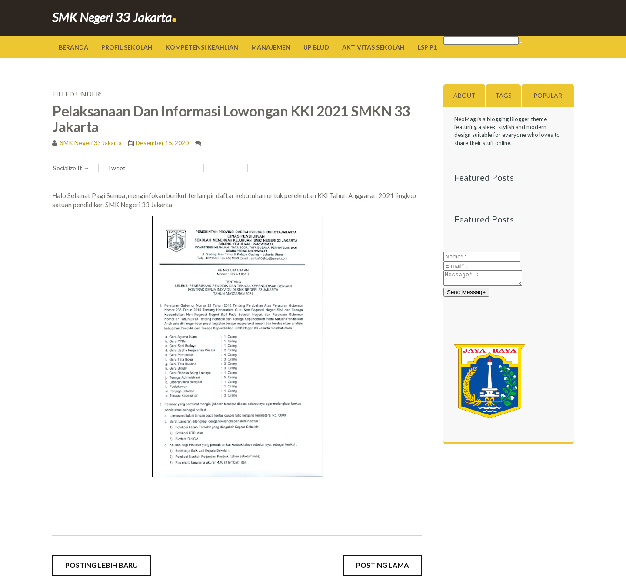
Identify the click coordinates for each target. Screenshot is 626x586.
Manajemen (270, 47)
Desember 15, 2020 (162, 142)
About (464, 95)
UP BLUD (316, 47)
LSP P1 (427, 47)
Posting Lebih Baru (101, 565)
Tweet (116, 168)
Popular (547, 95)
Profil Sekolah (127, 47)
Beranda (73, 47)
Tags (503, 95)
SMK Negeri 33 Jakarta (114, 17)
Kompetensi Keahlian (202, 47)
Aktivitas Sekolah (373, 47)
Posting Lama (382, 565)
